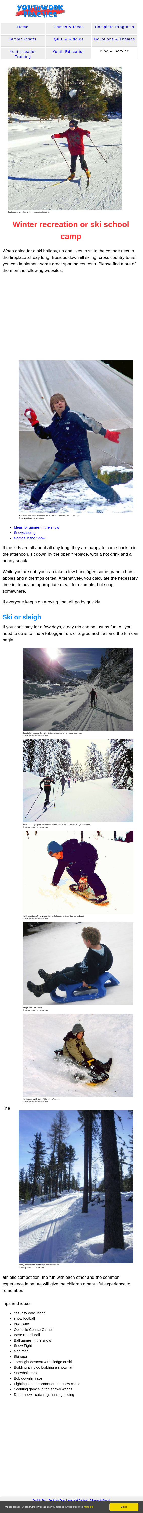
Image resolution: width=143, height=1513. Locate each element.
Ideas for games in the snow (36, 527)
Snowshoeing (24, 532)
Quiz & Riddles (69, 39)
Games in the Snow (29, 538)
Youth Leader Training (23, 54)
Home (23, 27)
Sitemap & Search (100, 1499)
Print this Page (57, 1499)
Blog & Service (114, 51)
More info (89, 1507)
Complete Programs (114, 27)
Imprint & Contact (78, 1499)
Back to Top (39, 1499)
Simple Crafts (22, 39)
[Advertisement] (62, 316)
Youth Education (69, 52)
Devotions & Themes (114, 39)
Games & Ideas (69, 27)
